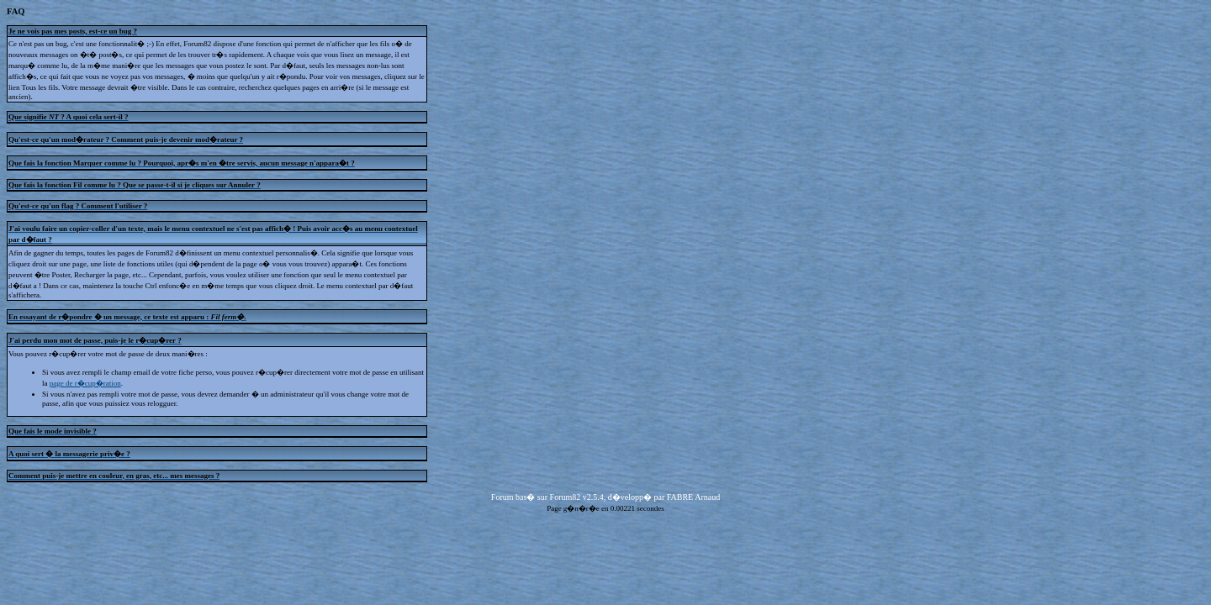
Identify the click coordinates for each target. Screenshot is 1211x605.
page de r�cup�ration (85, 383)
